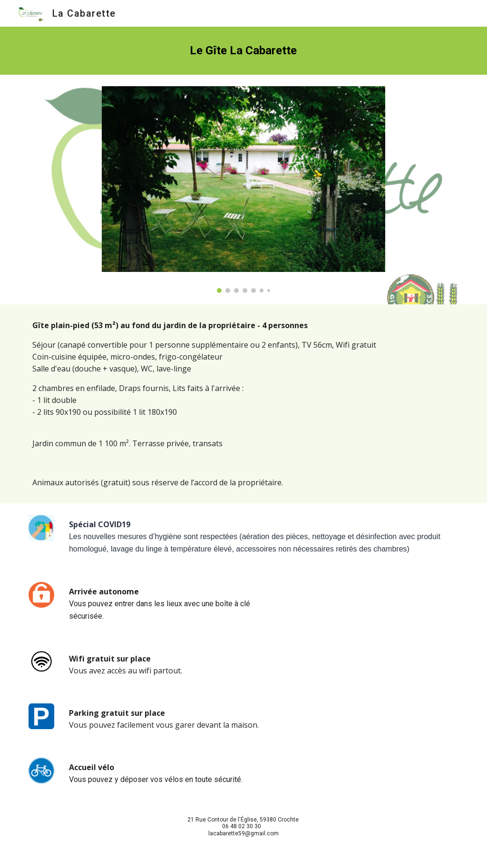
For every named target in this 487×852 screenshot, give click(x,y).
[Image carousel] (243, 189)
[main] (243, 50)
